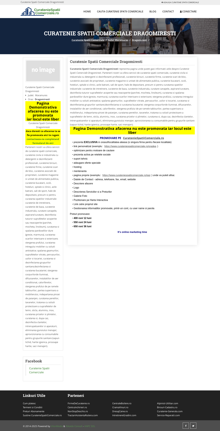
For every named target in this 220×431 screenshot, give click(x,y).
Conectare (188, 11)
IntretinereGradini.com (124, 415)
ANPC (87, 426)
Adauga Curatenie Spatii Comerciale (180, 2)
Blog (152, 11)
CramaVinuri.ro (120, 407)
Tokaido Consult (74, 426)
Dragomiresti (139, 39)
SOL (93, 426)
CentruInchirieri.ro (77, 407)
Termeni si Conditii (32, 407)
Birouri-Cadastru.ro (167, 407)
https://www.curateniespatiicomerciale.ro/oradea (130, 146)
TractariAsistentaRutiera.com (83, 415)
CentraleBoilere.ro (121, 403)
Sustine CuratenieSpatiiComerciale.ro (42, 415)
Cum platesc (29, 403)
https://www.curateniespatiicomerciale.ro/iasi (126, 175)
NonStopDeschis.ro (78, 411)
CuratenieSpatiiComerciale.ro (143, 138)
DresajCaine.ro (120, 411)
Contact (168, 11)
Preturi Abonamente (33, 411)
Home (87, 11)
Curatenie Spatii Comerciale (88, 39)
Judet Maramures (118, 39)
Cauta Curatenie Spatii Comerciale (120, 11)
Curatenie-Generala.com (170, 411)
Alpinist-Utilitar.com (167, 403)
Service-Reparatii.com (168, 415)
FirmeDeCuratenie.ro (79, 403)
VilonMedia (57, 426)
